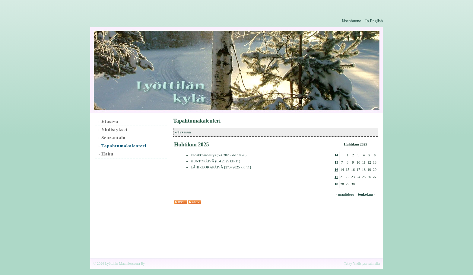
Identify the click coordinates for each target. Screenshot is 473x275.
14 (336, 155)
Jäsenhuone (351, 21)
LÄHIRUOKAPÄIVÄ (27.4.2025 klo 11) (221, 167)
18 (336, 184)
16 (336, 170)
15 (336, 162)
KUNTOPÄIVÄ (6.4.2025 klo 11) (215, 161)
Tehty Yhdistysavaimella (362, 263)
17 (336, 177)
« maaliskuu (344, 194)
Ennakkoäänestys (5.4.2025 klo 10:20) (218, 155)
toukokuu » (367, 194)
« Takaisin (183, 132)
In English (374, 21)
